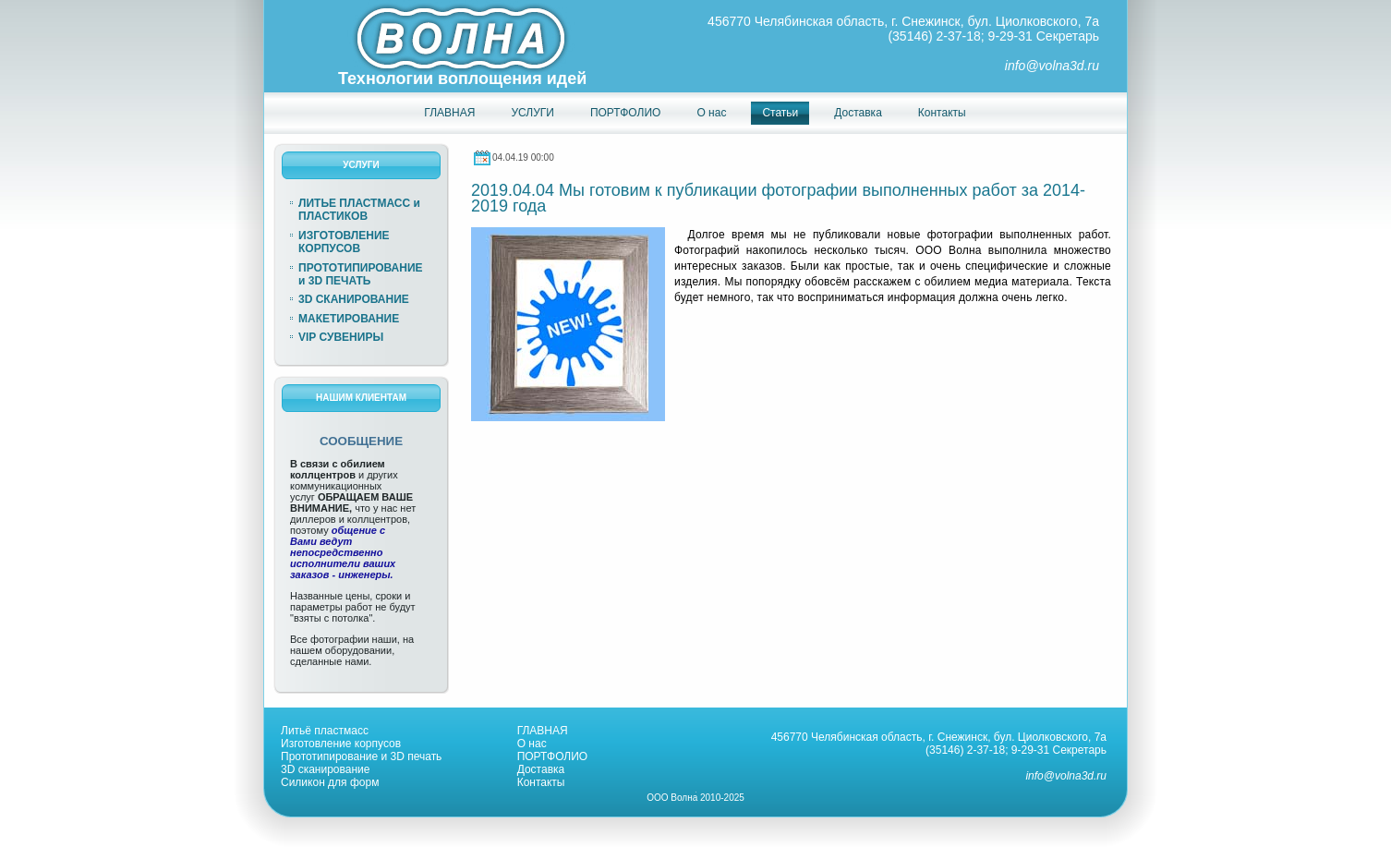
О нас (532, 743)
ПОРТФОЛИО (552, 756)
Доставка (541, 769)
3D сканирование (325, 769)
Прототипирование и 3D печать (361, 756)
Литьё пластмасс (325, 730)
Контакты (541, 782)
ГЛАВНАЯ (542, 730)
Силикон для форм (330, 782)
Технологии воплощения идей (462, 78)
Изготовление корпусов (341, 743)
